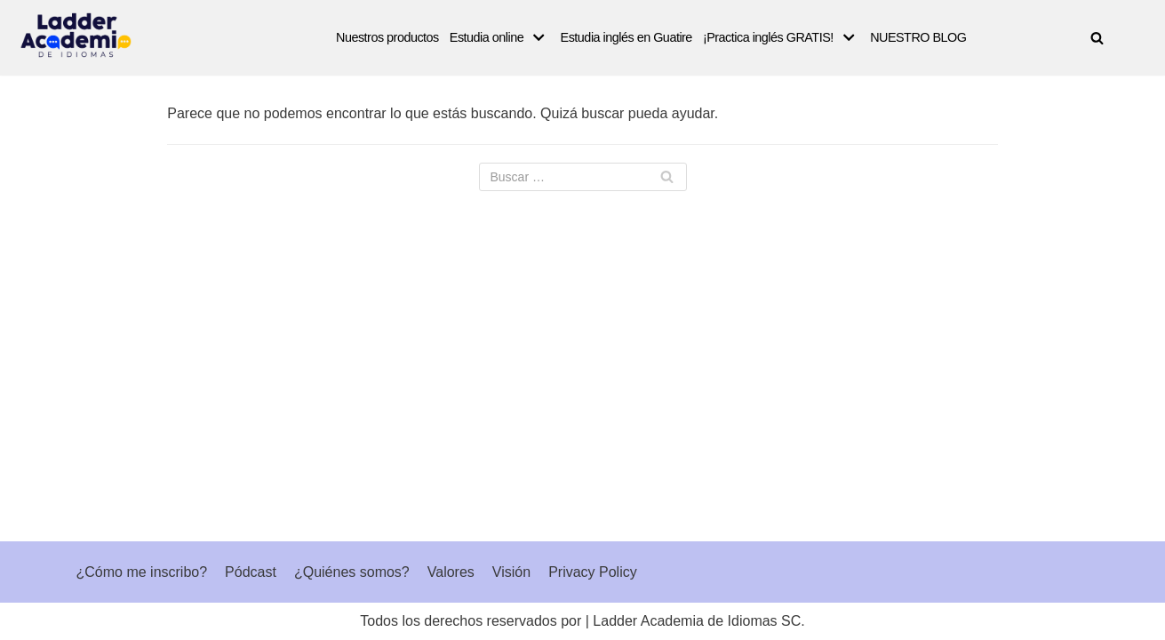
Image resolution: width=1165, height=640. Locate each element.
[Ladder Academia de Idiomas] (75, 35)
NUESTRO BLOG (918, 37)
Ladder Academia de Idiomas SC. (698, 620)
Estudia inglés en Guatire (626, 37)
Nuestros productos (387, 37)
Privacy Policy (592, 572)
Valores (451, 572)
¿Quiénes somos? (352, 572)
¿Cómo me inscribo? (142, 572)
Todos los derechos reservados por (470, 620)
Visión (511, 572)
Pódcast (250, 572)
